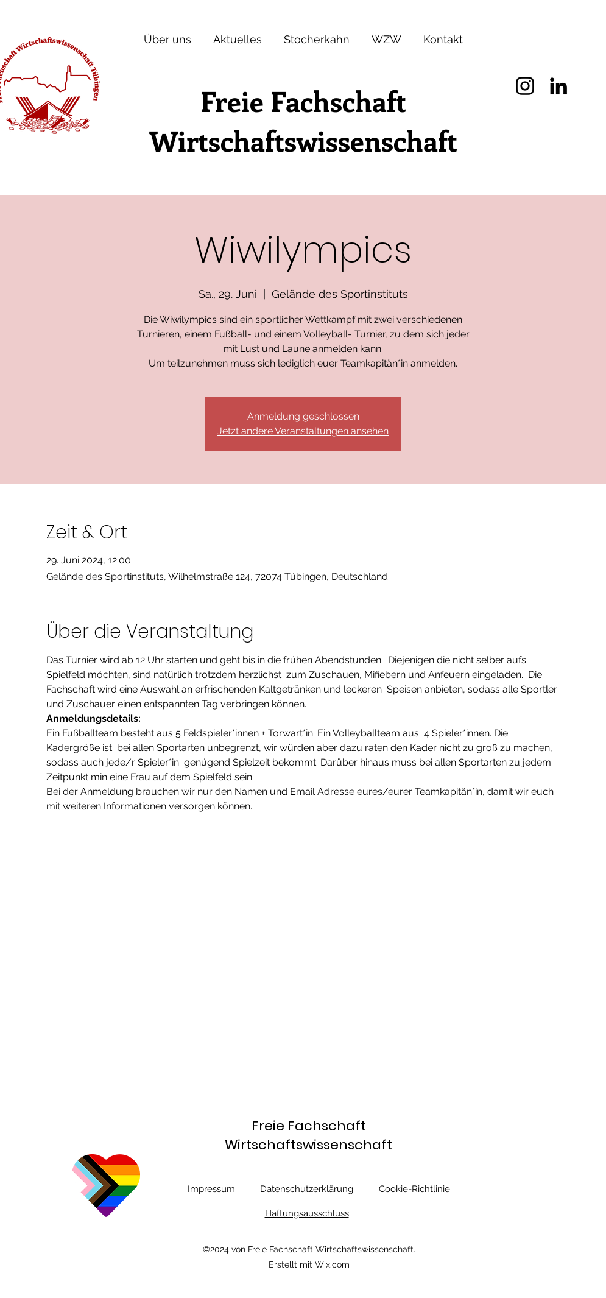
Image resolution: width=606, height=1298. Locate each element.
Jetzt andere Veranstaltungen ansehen (303, 431)
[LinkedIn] (558, 86)
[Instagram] (525, 86)
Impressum (211, 1188)
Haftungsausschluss (307, 1213)
